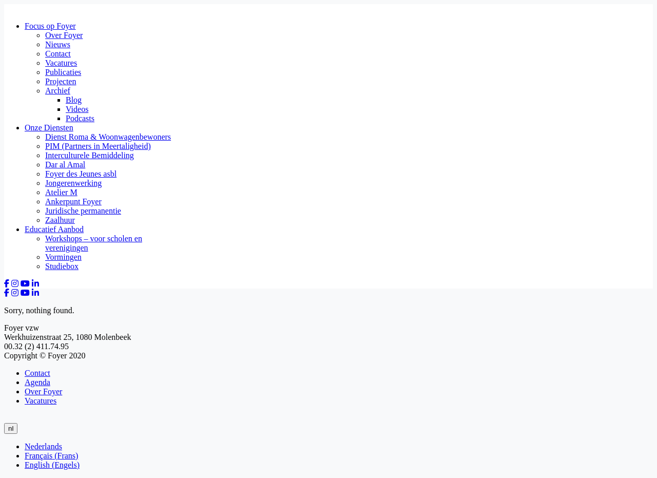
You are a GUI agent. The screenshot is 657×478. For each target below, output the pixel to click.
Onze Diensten (49, 127)
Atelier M (61, 192)
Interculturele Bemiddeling (89, 155)
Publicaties (63, 72)
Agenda (37, 382)
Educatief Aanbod (54, 229)
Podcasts (80, 118)
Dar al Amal (65, 164)
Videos (77, 109)
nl (10, 428)
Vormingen (63, 257)
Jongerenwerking (73, 183)
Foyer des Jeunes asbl (81, 173)
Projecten (60, 81)
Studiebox (62, 266)
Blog (74, 99)
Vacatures (61, 63)
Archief (57, 90)
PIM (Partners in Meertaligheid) (98, 146)
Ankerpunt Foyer (73, 201)
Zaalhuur (60, 220)
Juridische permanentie (83, 210)
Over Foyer (64, 35)
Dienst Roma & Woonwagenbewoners (108, 136)
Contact (58, 53)
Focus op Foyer (50, 26)
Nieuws (57, 44)
